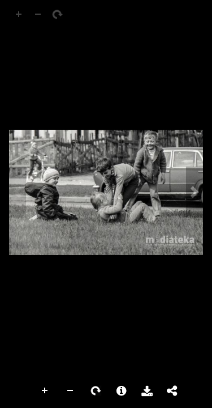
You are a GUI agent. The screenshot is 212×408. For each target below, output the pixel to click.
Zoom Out (70, 391)
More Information (121, 391)
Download (147, 391)
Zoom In (45, 391)
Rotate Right (96, 391)
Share (172, 391)
